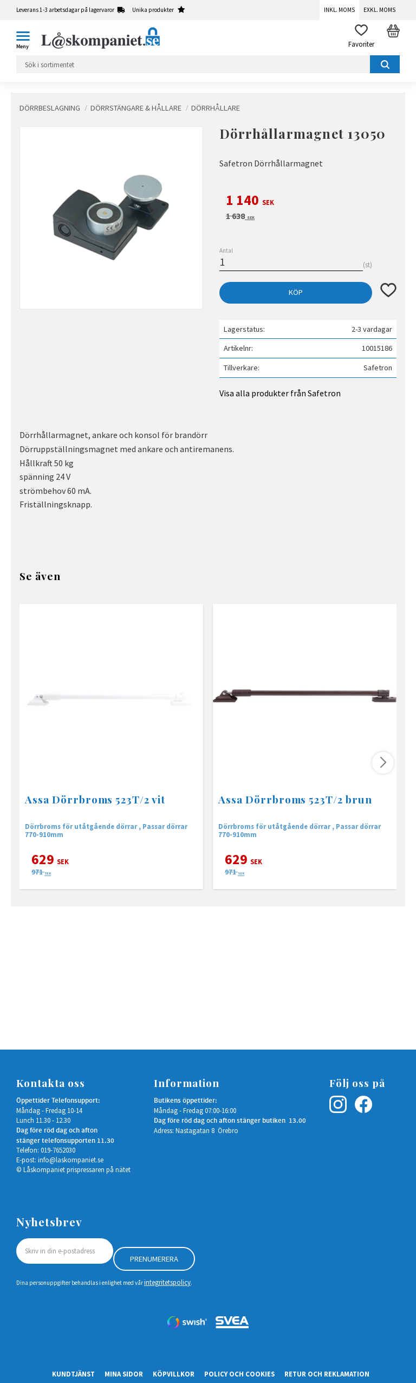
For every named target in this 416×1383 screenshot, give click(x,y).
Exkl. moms (379, 10)
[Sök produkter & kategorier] (208, 64)
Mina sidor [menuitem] (124, 1373)
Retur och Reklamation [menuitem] (326, 1373)
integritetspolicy (167, 1282)
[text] (308, 202)
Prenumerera (154, 1259)
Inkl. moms (339, 10)
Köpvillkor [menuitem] (173, 1373)
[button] (27, 38)
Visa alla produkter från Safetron (280, 393)
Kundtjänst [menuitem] (73, 1373)
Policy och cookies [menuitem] (239, 1373)
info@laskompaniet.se (70, 1159)
